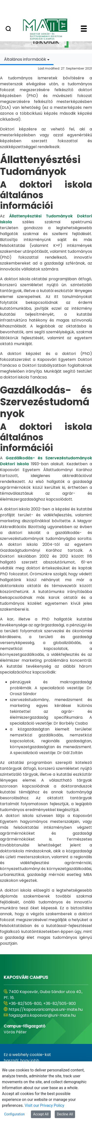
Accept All (41, 1114)
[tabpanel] (46, 505)
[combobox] (26, 59)
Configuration (14, 1114)
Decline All (65, 1114)
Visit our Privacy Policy (44, 1105)
